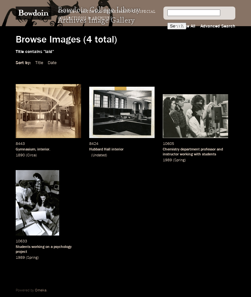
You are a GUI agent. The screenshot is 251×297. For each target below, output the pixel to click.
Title (39, 63)
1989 (167, 160)
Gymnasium (25, 149)
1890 (20, 155)
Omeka (40, 290)
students (209, 154)
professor (208, 149)
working (186, 154)
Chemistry (171, 149)
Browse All (185, 26)
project (21, 252)
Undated (99, 155)
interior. (43, 149)
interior (117, 149)
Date (52, 63)
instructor (171, 154)
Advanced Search (217, 26)
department (190, 149)
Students (23, 247)
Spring (179, 160)
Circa (31, 155)
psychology (63, 247)
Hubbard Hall (99, 149)
